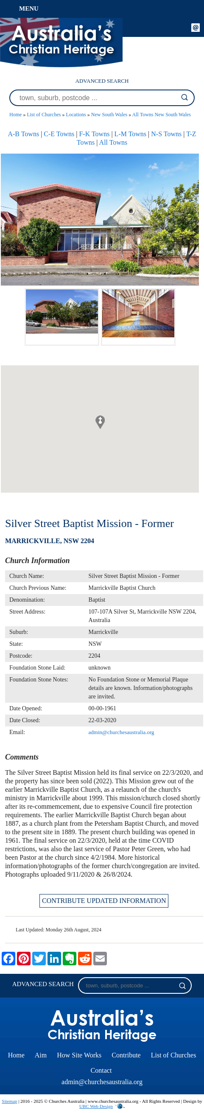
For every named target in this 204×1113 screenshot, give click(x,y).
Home (15, 115)
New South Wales (109, 115)
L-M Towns (130, 133)
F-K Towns (94, 133)
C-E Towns (59, 133)
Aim (41, 1055)
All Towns (113, 142)
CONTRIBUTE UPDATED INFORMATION (104, 900)
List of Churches (44, 115)
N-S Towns (166, 133)
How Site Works (79, 1055)
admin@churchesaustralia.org (121, 732)
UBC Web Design (96, 1106)
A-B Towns (23, 133)
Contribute (126, 1055)
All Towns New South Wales (161, 115)
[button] (100, 422)
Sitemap (9, 1101)
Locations (76, 115)
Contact (101, 1070)
